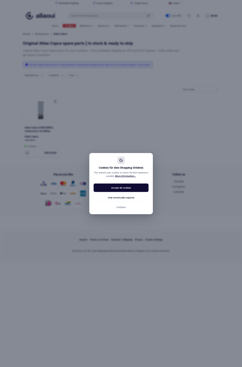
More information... (125, 176)
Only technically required (121, 197)
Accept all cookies (121, 187)
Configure (121, 207)
